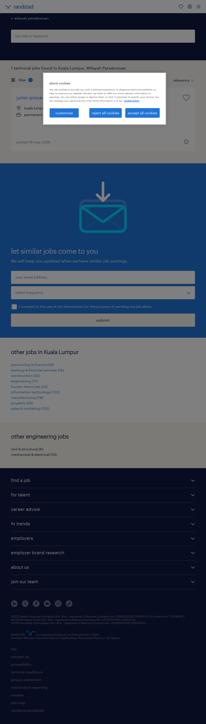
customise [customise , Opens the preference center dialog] (64, 113)
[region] (104, 98)
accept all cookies (142, 113)
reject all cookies (105, 113)
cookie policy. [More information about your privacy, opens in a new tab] (132, 100)
